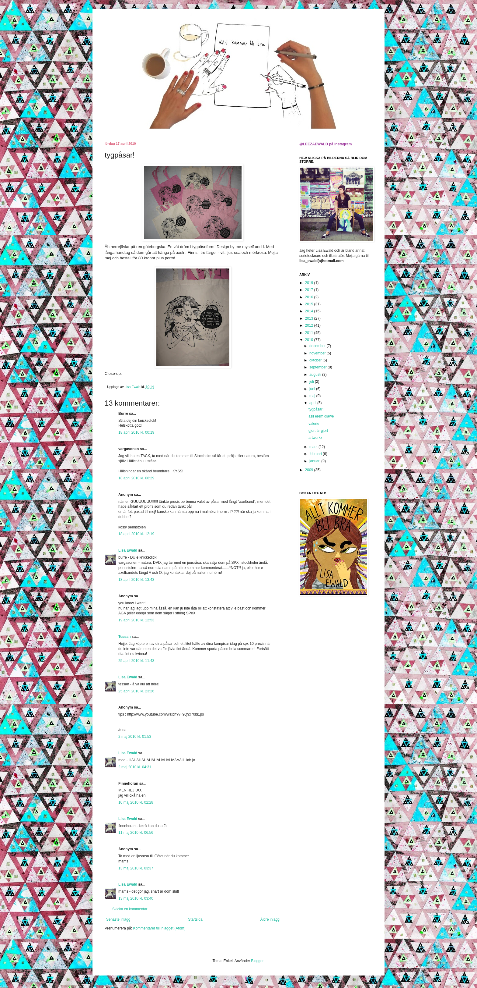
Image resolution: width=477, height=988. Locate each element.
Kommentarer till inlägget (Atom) (159, 928)
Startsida (195, 919)
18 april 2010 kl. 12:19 (136, 534)
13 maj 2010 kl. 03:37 (135, 868)
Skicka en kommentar (129, 909)
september (318, 367)
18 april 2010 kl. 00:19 (136, 432)
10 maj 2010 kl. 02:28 (135, 802)
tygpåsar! (315, 409)
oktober (315, 360)
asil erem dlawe (321, 416)
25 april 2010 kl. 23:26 (136, 691)
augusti (315, 374)
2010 (309, 340)
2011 (309, 333)
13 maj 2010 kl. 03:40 (135, 898)
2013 (309, 318)
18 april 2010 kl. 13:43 (136, 580)
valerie (313, 423)
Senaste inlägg (118, 919)
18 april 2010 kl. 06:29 (136, 478)
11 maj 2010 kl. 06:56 (135, 832)
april (313, 403)
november (318, 353)
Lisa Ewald (127, 550)
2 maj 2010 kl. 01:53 (134, 736)
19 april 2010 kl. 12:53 (136, 620)
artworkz (315, 437)
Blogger (257, 961)
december (318, 346)
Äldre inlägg (270, 919)
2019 (309, 283)
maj (312, 396)
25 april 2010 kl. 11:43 (136, 661)
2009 (309, 470)
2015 (309, 304)
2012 (309, 325)
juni (312, 389)
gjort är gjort (318, 430)
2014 (309, 311)
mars (314, 447)
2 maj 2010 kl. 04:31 (134, 767)
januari (315, 461)
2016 (309, 297)
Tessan (124, 636)
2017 (309, 290)
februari (316, 454)
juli (312, 381)
